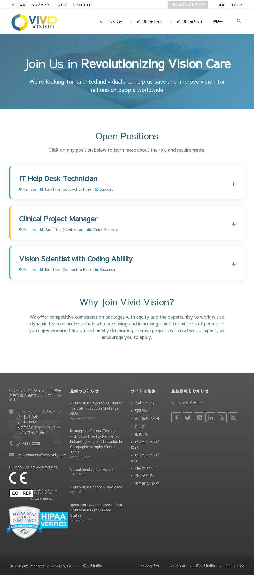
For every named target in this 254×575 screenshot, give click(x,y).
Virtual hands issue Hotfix (91, 469)
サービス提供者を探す (147, 22)
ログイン (236, 5)
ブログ (62, 5)
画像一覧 (142, 434)
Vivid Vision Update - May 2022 (96, 486)
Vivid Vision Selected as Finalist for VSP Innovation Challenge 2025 (96, 408)
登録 (221, 5)
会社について (145, 402)
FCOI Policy (235, 566)
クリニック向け (112, 22)
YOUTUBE (82, 5)
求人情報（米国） (149, 418)
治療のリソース (147, 467)
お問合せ (217, 22)
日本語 (18, 5)
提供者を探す (145, 475)
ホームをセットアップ (188, 4)
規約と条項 (177, 566)
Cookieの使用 (149, 566)
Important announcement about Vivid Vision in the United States (96, 510)
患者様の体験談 (147, 483)
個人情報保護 (205, 566)
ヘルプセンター (41, 5)
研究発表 (142, 410)
